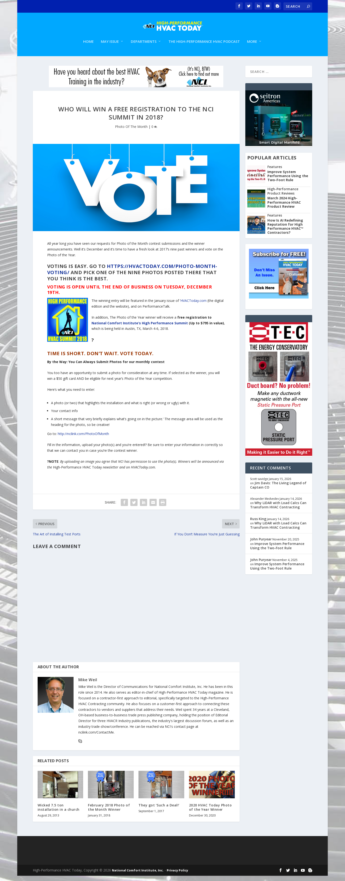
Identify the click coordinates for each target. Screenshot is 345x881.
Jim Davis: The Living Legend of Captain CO (278, 490)
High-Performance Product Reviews (282, 196)
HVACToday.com (193, 306)
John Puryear (261, 544)
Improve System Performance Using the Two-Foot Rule (287, 181)
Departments (143, 47)
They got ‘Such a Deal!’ (158, 810)
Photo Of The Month (131, 131)
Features (274, 172)
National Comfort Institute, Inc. (138, 875)
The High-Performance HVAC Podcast (204, 47)
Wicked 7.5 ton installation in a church (59, 812)
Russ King (258, 524)
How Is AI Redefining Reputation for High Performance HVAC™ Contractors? (285, 231)
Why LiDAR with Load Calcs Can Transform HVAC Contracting (278, 510)
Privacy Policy (177, 875)
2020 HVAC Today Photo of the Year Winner (210, 812)
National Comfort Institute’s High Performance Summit (140, 328)
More (252, 47)
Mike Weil (87, 685)
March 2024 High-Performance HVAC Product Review (284, 207)
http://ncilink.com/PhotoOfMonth (83, 438)
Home (88, 47)
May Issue (110, 47)
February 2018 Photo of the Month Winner (109, 812)
